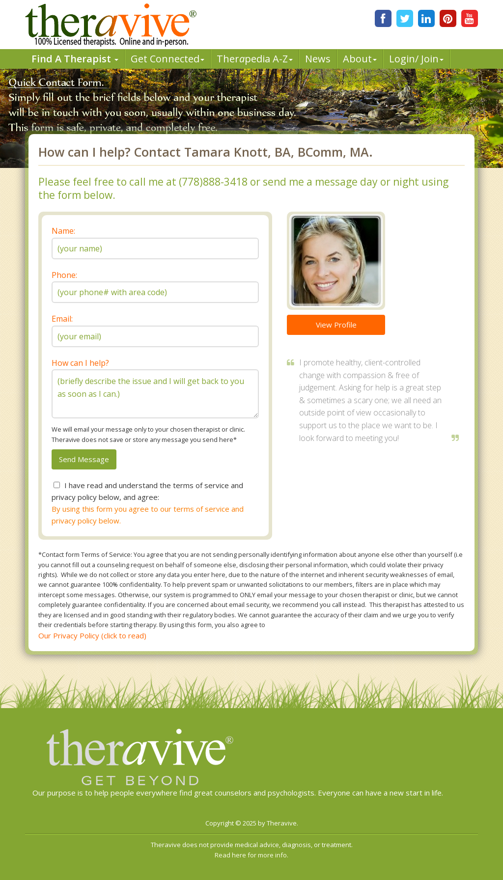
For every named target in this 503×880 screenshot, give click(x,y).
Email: (62, 318)
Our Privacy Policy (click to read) (92, 635)
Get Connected (167, 58)
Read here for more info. (251, 855)
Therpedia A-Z (255, 58)
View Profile (336, 325)
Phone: (64, 275)
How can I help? (80, 363)
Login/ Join (416, 58)
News (318, 58)
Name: (63, 230)
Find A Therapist (74, 58)
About (360, 58)
